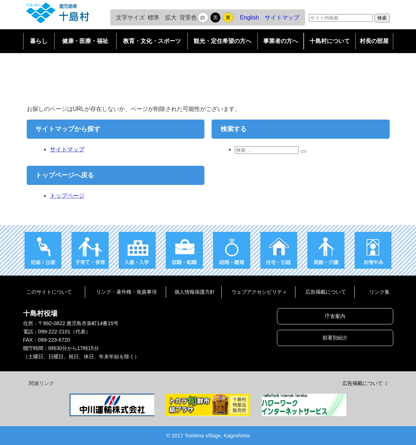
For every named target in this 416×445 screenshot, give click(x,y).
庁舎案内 (335, 316)
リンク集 (379, 292)
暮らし (38, 41)
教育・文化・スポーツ (152, 41)
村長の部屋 (374, 41)
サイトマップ (282, 17)
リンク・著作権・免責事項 (126, 292)
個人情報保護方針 (194, 292)
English (249, 17)
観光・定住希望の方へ (222, 41)
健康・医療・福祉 (85, 41)
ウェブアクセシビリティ (259, 292)
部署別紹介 (335, 338)
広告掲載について (326, 292)
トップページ (67, 196)
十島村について (329, 41)
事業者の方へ (280, 41)
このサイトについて (49, 292)
